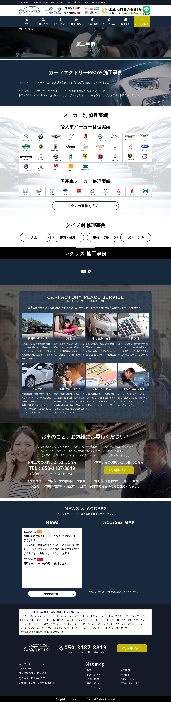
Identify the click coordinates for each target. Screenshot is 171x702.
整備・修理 (76, 23)
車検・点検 (92, 23)
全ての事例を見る (85, 206)
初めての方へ (59, 23)
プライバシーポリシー (132, 683)
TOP (27, 23)
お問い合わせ (127, 678)
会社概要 (125, 23)
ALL (34, 237)
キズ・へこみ (108, 23)
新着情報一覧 (51, 593)
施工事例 (43, 23)
